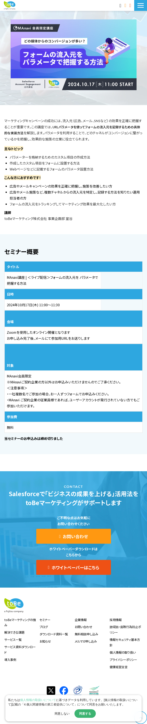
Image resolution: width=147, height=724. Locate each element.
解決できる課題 (14, 632)
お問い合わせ (125, 5)
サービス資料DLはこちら (130, 5)
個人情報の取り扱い (123, 652)
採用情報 (116, 619)
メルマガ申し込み (86, 641)
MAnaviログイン (120, 5)
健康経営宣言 (119, 667)
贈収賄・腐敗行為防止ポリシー (125, 629)
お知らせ (45, 641)
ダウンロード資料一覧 (53, 634)
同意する (85, 713)
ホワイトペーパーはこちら (75, 567)
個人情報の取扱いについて (38, 700)
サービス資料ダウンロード (20, 650)
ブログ (43, 626)
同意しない (62, 713)
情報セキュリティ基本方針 (125, 642)
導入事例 (10, 659)
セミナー (44, 619)
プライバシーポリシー (123, 659)
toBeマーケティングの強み (20, 622)
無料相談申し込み (86, 634)
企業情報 (81, 619)
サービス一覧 (13, 639)
